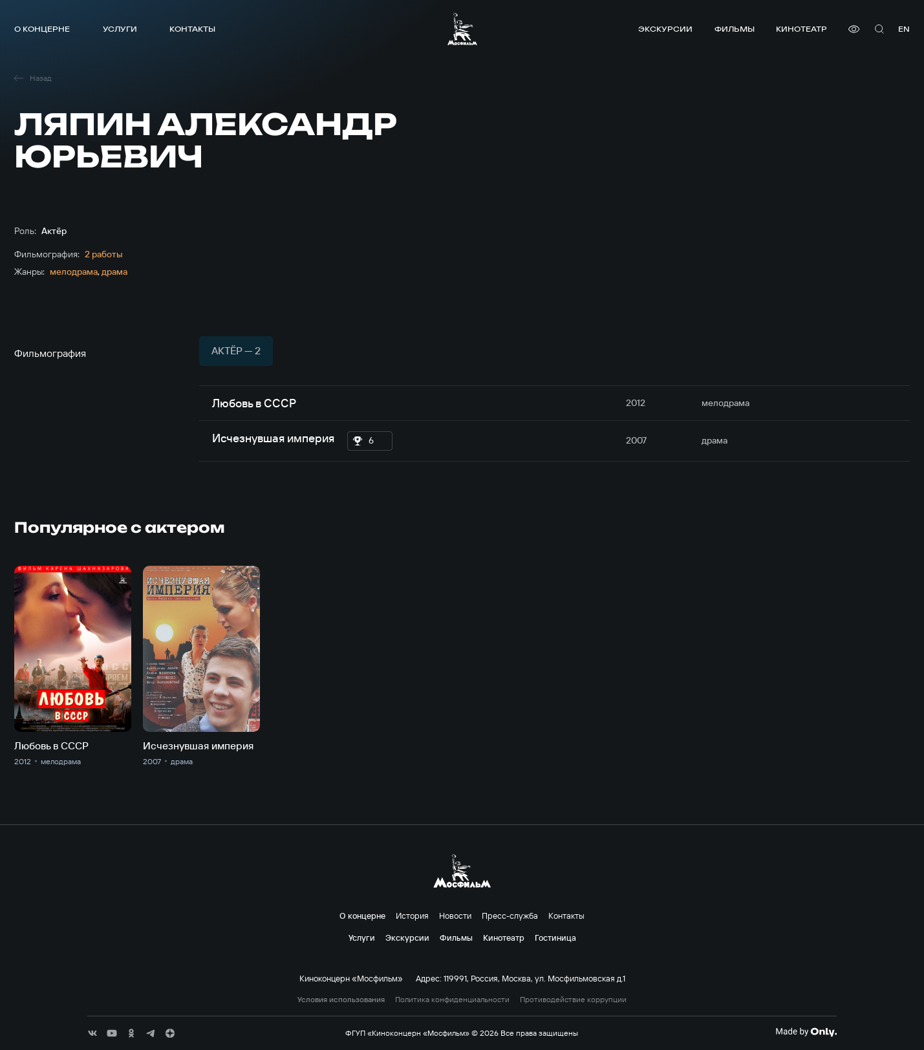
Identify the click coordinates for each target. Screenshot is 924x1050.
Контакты (192, 29)
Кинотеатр (801, 29)
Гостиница (555, 937)
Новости (455, 915)
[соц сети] (92, 1033)
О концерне (42, 29)
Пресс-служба (510, 915)
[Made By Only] (806, 1032)
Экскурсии (665, 29)
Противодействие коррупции (573, 999)
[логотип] (462, 28)
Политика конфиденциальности (452, 999)
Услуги (120, 29)
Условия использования (341, 999)
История (412, 915)
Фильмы (734, 29)
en (904, 29)
